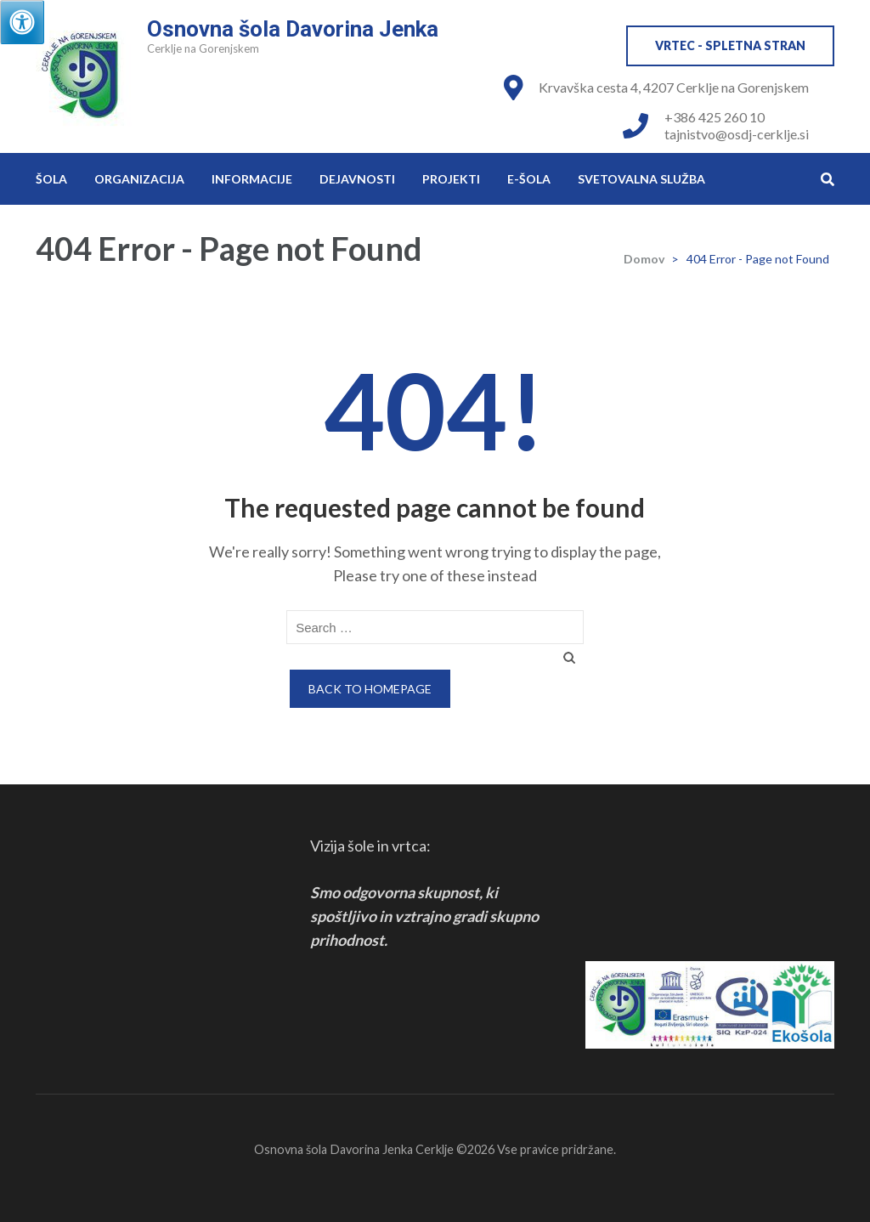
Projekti (451, 179)
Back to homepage (370, 689)
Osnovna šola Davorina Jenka (292, 29)
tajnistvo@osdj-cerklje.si (736, 134)
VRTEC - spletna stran (730, 45)
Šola (51, 179)
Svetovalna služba (641, 179)
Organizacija (139, 179)
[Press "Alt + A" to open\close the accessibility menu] (22, 22)
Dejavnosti (357, 179)
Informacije (252, 179)
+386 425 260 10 (714, 117)
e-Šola (529, 179)
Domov (644, 259)
